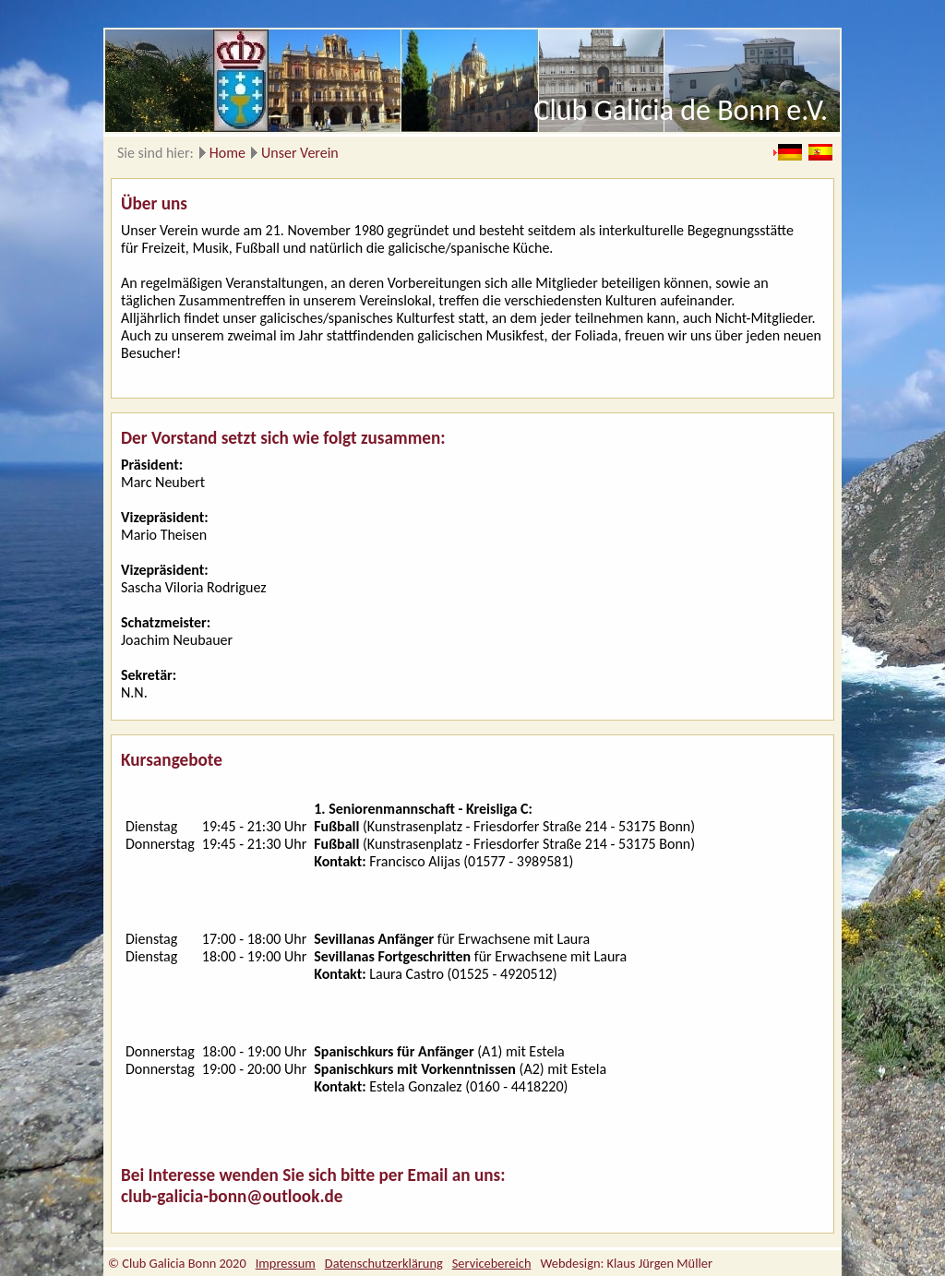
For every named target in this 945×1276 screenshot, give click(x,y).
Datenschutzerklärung (384, 1263)
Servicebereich (492, 1263)
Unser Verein (300, 152)
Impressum (286, 1263)
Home (227, 152)
